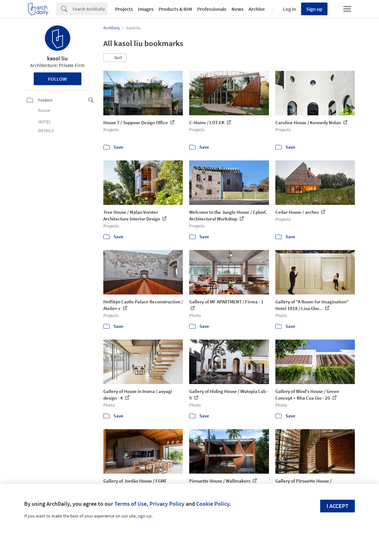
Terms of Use (130, 503)
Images (146, 8)
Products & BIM (175, 8)
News (237, 8)
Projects (124, 8)
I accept (337, 506)
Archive (257, 8)
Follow (57, 79)
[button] (114, 57)
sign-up (145, 516)
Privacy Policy (166, 503)
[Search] (89, 9)
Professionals (211, 8)
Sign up (314, 9)
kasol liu (57, 58)
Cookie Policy (212, 503)
